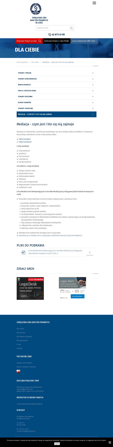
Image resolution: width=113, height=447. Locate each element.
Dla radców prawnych (24, 337)
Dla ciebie (20, 329)
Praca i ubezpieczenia (27, 91)
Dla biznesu (21, 333)
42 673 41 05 (58, 34)
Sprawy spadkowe (25, 108)
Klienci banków (24, 102)
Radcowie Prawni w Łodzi (27, 41)
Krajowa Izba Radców (24, 363)
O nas (19, 344)
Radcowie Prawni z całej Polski (56, 41)
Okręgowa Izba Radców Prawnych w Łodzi (39, 20)
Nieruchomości (24, 85)
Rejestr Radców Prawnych (26, 367)
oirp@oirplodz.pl (28, 431)
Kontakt (19, 348)
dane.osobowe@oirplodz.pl (32, 404)
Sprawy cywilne (24, 73)
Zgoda (57, 444)
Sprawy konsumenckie (27, 79)
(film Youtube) (24, 139)
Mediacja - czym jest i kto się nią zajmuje (35, 114)
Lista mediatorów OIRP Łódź (83, 41)
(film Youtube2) (25, 142)
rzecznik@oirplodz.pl (25, 389)
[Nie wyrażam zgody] (109, 442)
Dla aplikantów (22, 340)
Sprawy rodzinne (25, 96)
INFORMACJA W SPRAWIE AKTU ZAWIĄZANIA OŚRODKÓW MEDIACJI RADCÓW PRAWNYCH (50, 235)
